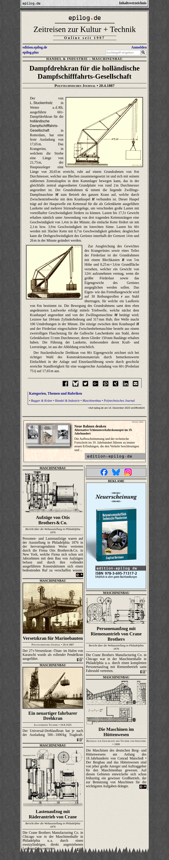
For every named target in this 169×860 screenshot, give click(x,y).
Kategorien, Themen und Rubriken (55, 393)
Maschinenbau (107, 59)
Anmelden (139, 47)
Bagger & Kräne (41, 400)
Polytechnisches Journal (119, 400)
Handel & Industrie (67, 59)
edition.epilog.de (34, 47)
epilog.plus (30, 52)
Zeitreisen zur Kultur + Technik (84, 29)
